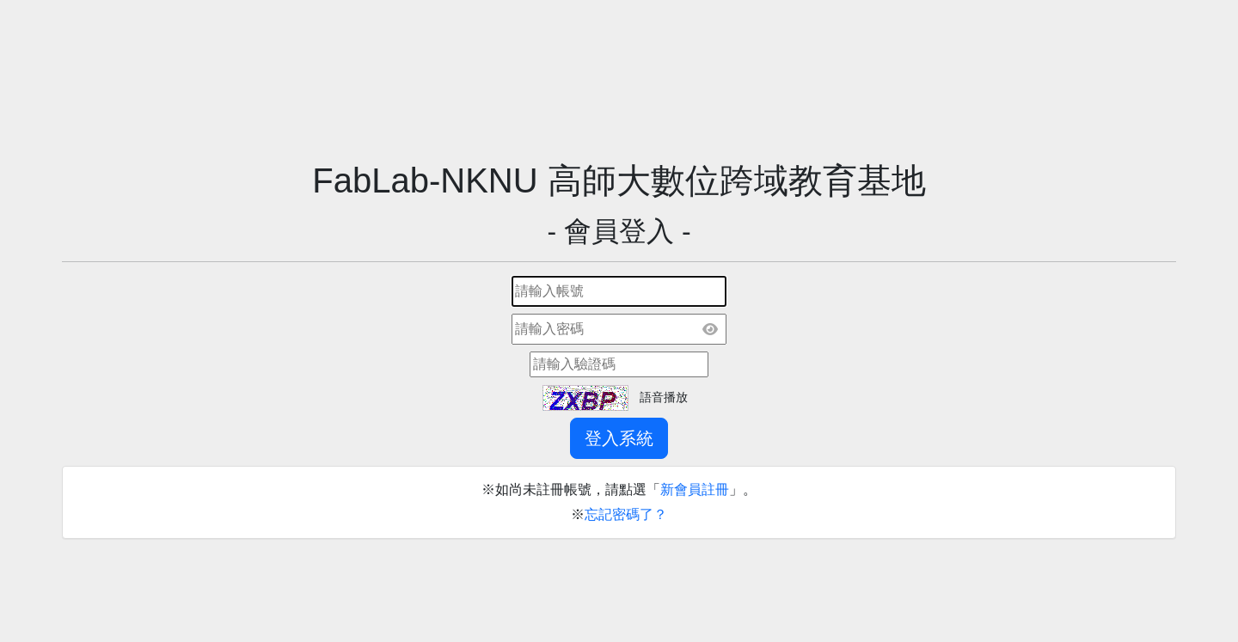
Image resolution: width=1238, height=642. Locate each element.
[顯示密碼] (710, 329)
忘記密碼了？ (626, 514)
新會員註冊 (694, 489)
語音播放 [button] (664, 397)
